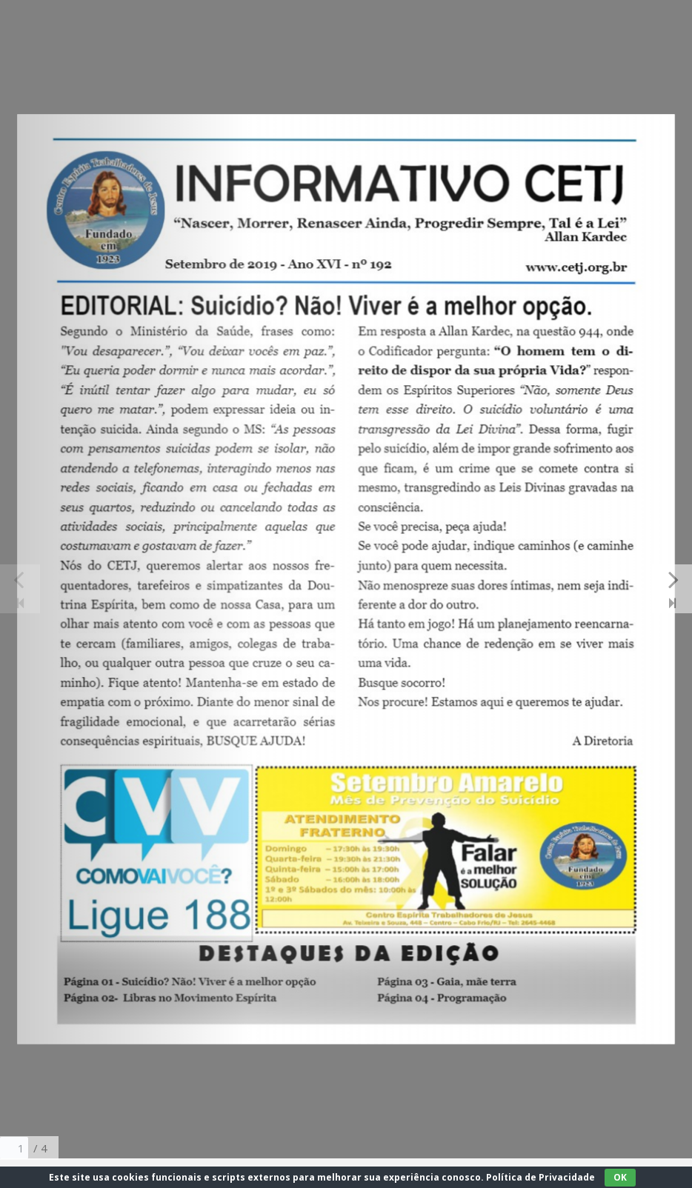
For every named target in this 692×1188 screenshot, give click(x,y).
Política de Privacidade (540, 1177)
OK (620, 1177)
